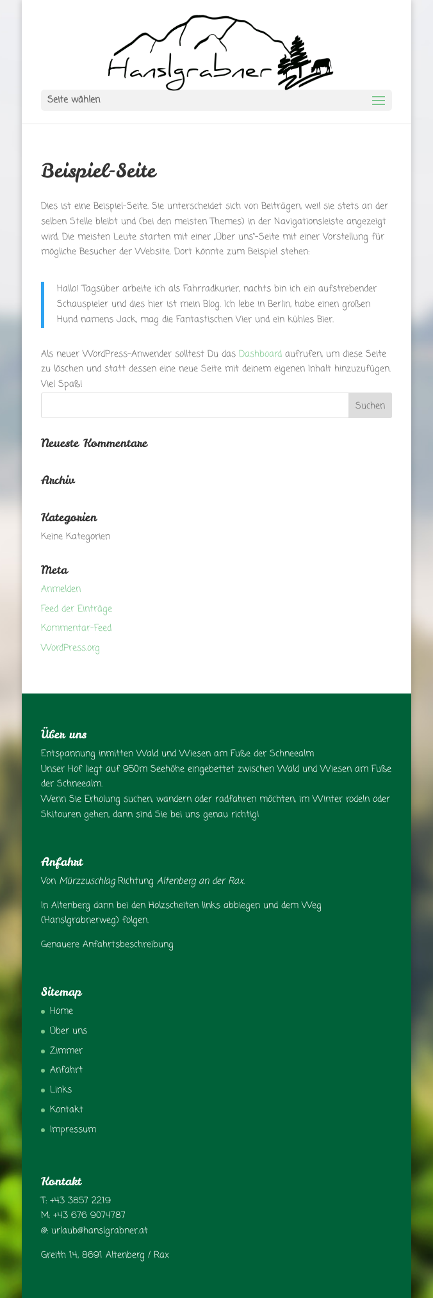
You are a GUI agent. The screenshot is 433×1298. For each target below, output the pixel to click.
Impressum (73, 1130)
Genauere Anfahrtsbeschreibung (107, 945)
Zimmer (66, 1051)
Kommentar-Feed (76, 628)
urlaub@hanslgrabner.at (99, 1231)
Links (61, 1090)
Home (61, 1011)
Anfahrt (66, 1070)
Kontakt (66, 1110)
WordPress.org (70, 648)
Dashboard (260, 354)
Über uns (68, 1031)
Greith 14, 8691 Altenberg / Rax (105, 1255)
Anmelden (61, 589)
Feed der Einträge (76, 609)
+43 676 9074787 (89, 1215)
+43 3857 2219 (80, 1201)
